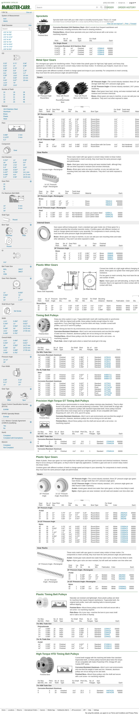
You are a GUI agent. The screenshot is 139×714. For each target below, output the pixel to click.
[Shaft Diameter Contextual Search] (17, 29)
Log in (132, 3)
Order (110, 7)
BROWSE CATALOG (10, 2)
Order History (127, 7)
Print (126, 24)
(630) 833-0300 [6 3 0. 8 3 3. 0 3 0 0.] (108, 3)
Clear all (29, 12)
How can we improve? (115, 24)
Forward (133, 24)
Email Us (121, 3)
